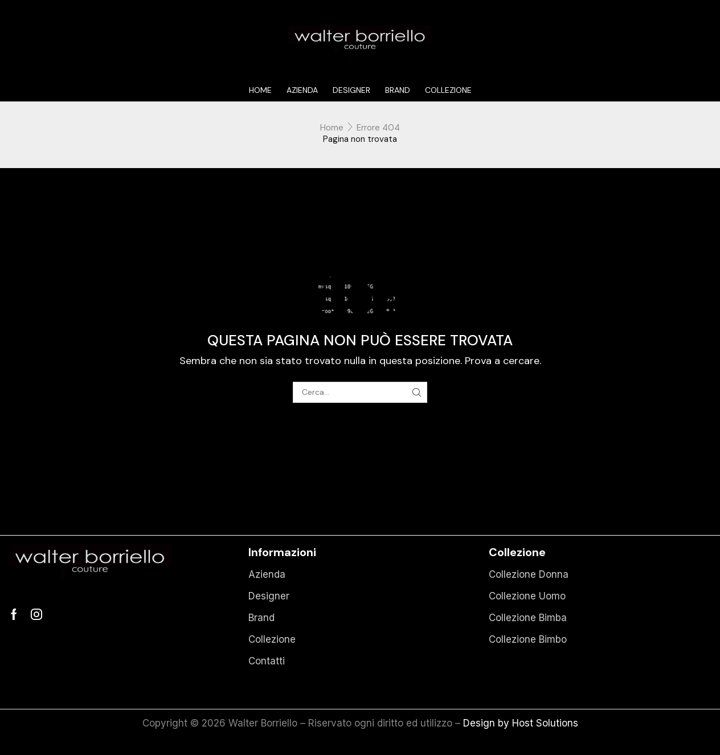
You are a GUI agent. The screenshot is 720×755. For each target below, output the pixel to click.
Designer (351, 90)
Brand (397, 90)
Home (260, 90)
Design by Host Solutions (520, 723)
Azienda (302, 90)
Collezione (448, 90)
